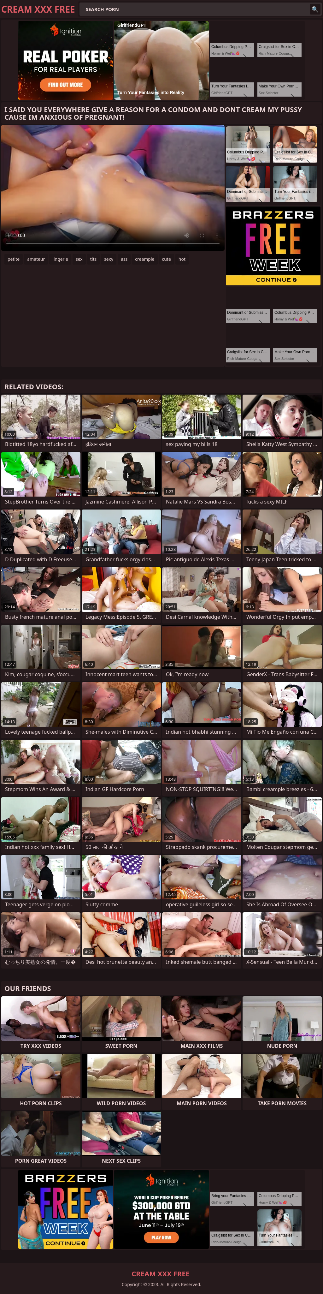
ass (124, 259)
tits (93, 259)
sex (79, 259)
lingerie (60, 259)
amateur (36, 259)
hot (182, 259)
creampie (144, 259)
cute (166, 259)
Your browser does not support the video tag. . (113, 188)
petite (14, 259)
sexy (108, 259)
